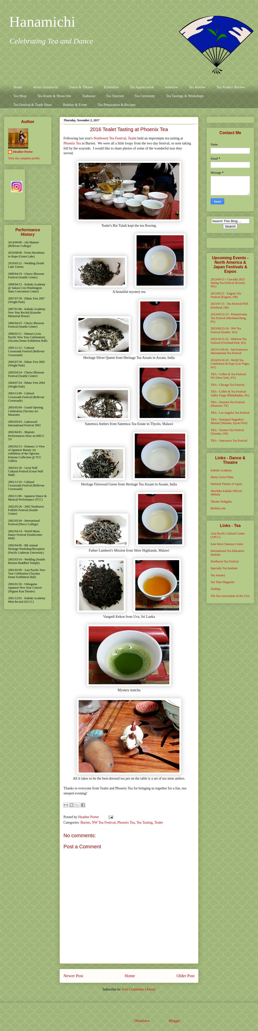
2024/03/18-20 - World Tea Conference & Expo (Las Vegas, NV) (230, 363)
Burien (85, 822)
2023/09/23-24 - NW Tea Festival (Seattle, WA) (226, 330)
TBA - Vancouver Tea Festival (229, 440)
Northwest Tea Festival (110, 138)
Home (17, 87)
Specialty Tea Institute (224, 568)
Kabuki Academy (221, 470)
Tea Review (197, 87)
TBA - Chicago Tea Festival (227, 385)
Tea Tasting (144, 822)
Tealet (132, 138)
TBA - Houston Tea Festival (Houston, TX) (228, 403)
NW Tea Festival (103, 822)
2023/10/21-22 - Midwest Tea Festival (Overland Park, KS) (229, 340)
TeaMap (215, 589)
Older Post (186, 975)
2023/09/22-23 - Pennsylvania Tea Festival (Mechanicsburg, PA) (229, 318)
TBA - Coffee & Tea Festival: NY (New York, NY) (228, 375)
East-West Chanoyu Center (227, 544)
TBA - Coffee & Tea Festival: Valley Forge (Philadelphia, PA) (230, 393)
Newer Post (73, 975)
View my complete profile (24, 158)
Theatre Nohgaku (221, 501)
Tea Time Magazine (223, 582)
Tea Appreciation (142, 87)
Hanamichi (42, 21)
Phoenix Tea (72, 143)
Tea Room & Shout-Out (54, 96)
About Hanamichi (45, 87)
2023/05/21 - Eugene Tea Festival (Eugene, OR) (226, 295)
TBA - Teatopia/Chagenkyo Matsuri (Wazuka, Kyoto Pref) (229, 421)
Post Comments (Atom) (138, 989)
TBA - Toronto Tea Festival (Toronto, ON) (227, 431)
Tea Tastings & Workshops (185, 96)
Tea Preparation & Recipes (117, 105)
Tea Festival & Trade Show (32, 105)
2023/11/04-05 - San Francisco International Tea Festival (229, 351)
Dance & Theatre (81, 87)
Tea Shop (19, 96)
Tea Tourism (115, 96)
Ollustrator (141, 1021)
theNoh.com (218, 508)
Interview (171, 87)
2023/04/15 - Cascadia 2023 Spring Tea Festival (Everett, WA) (228, 283)
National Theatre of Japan (226, 484)
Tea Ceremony (145, 96)
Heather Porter (89, 817)
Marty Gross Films (222, 477)
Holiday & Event (75, 105)
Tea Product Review (230, 87)
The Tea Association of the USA (230, 596)
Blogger (174, 1021)
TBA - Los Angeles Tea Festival (230, 412)
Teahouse (88, 96)
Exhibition (111, 87)
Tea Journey (218, 575)
